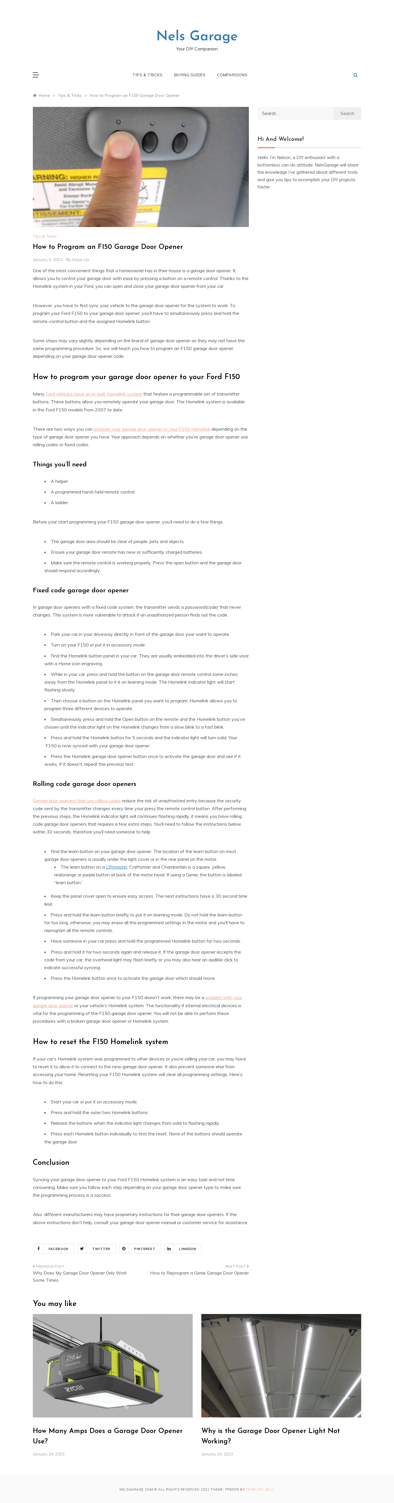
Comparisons (232, 75)
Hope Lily (80, 259)
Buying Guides (190, 75)
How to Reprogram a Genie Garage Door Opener (199, 1273)
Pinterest (138, 1248)
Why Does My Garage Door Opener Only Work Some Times (79, 1276)
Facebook (51, 1248)
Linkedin (180, 1248)
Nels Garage (197, 37)
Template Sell (259, 1489)
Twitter (94, 1248)
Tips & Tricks (147, 75)
